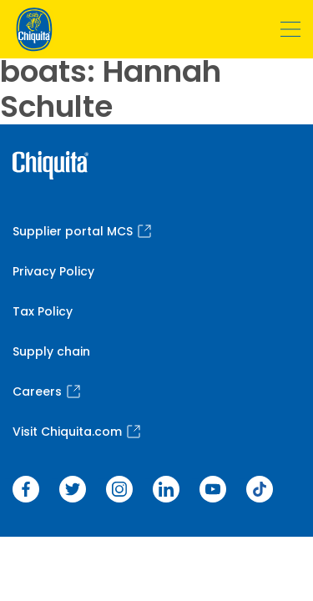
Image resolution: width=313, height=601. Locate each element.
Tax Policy (43, 311)
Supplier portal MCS (82, 231)
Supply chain (51, 351)
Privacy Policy (53, 271)
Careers (46, 391)
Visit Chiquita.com (76, 431)
